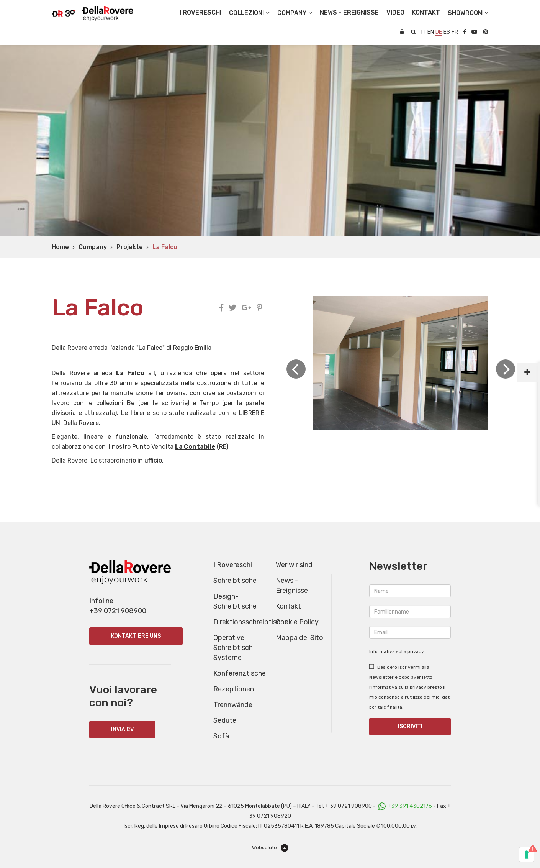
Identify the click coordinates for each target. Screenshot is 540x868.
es (446, 32)
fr (455, 32)
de (438, 32)
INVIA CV (122, 729)
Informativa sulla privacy (396, 651)
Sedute (224, 720)
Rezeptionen (233, 689)
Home (60, 247)
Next (505, 369)
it (423, 32)
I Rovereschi (200, 12)
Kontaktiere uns (136, 636)
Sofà (221, 736)
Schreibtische (235, 580)
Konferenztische (239, 673)
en (430, 32)
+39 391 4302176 (410, 806)
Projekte (129, 247)
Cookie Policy (297, 622)
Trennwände (232, 705)
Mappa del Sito (299, 637)
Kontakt (288, 606)
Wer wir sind (294, 565)
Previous (296, 369)
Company (93, 247)
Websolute (270, 848)
